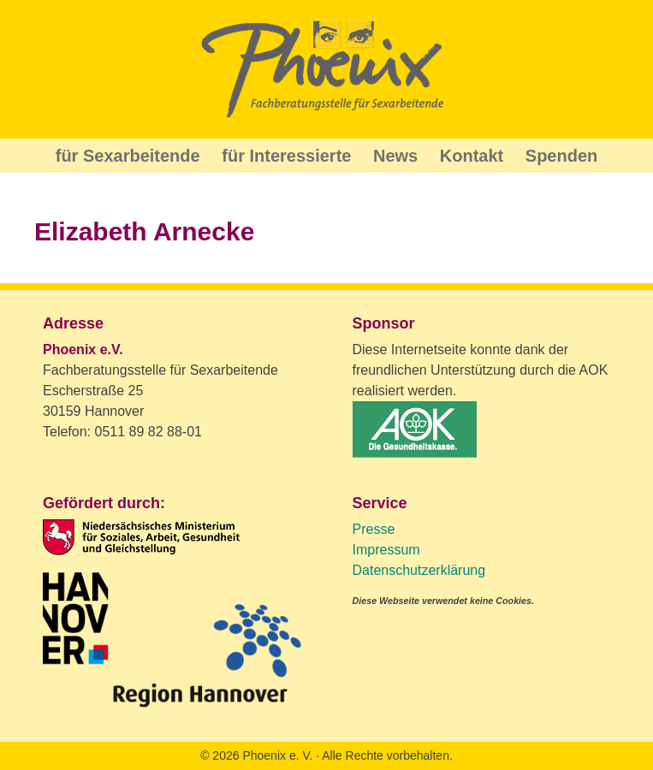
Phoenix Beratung (327, 69)
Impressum (386, 549)
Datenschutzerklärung (419, 570)
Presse (374, 529)
